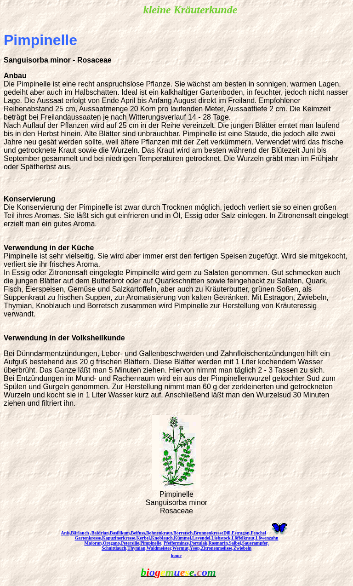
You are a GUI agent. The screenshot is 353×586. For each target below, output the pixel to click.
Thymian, (136, 548)
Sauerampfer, (255, 543)
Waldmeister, (159, 548)
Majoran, (93, 543)
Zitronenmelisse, (217, 548)
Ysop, (195, 548)
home (176, 555)
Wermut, (181, 548)
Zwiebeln (242, 548)
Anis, (66, 532)
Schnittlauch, (114, 548)
